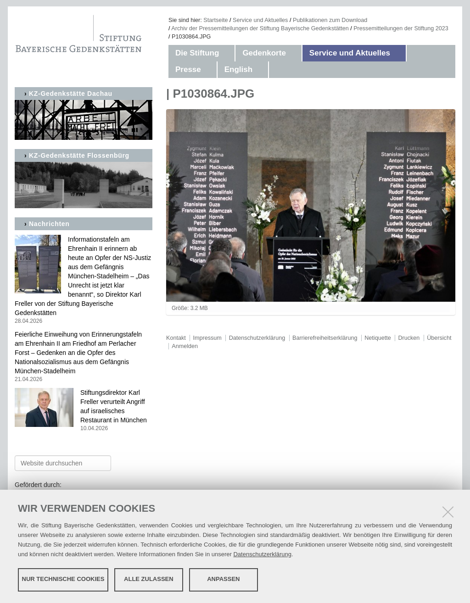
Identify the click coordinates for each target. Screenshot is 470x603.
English (238, 69)
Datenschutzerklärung (262, 553)
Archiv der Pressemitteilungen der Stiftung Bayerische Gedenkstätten (259, 28)
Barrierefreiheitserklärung (324, 338)
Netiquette (377, 338)
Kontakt (176, 338)
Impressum (207, 338)
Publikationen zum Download (330, 20)
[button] (228, 53)
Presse (188, 69)
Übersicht (439, 338)
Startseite (215, 20)
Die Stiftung (197, 53)
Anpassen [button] (223, 578)
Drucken (409, 338)
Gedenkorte (263, 53)
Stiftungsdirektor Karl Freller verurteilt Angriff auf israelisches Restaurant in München (83, 410)
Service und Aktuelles (260, 20)
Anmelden (185, 346)
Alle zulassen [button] (148, 578)
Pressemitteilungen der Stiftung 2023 (400, 28)
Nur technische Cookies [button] (63, 578)
